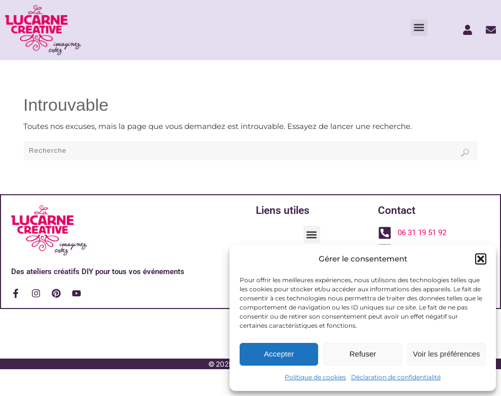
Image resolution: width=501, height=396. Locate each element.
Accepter (279, 353)
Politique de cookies (315, 377)
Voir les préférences (446, 353)
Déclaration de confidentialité (396, 377)
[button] (481, 259)
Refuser (363, 353)
